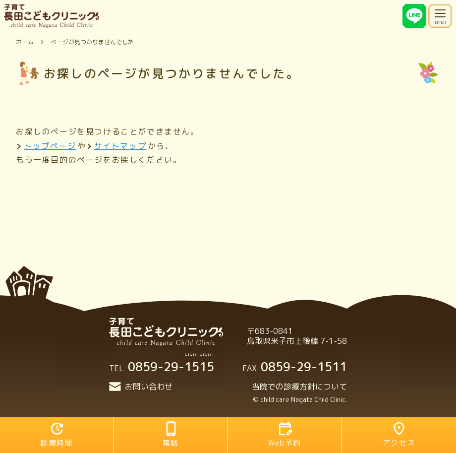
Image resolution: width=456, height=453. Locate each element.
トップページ (50, 145)
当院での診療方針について (299, 386)
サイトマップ (120, 145)
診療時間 (56, 434)
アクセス (399, 434)
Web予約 (284, 434)
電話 (171, 434)
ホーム (25, 42)
